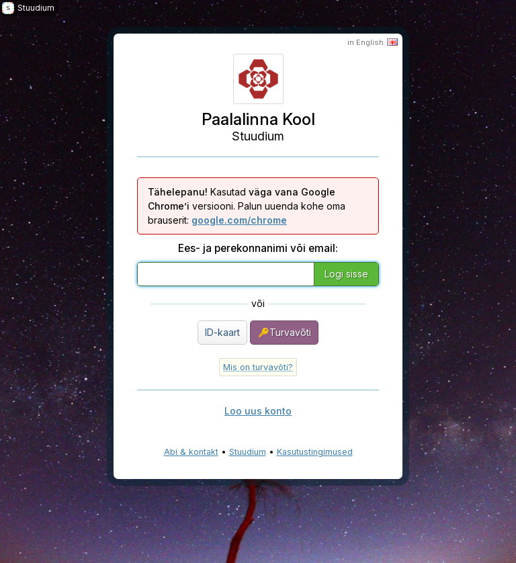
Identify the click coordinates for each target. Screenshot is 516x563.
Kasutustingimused (315, 452)
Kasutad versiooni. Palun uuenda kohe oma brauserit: (246, 206)
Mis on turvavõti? (258, 367)
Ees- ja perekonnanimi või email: (258, 248)
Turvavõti (284, 333)
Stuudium (247, 452)
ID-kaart (222, 332)
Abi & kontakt (191, 452)
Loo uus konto (258, 411)
